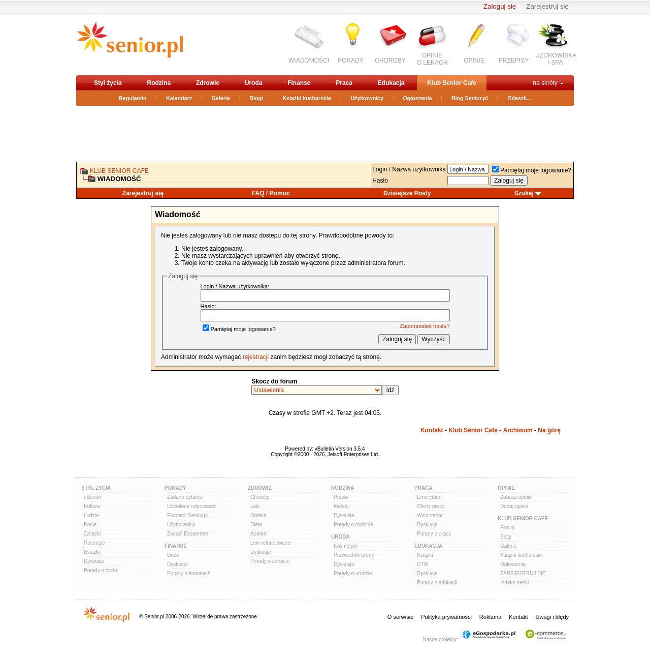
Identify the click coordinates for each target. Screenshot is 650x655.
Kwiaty (341, 506)
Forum (507, 527)
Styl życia (108, 82)
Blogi (256, 98)
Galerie (221, 98)
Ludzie (91, 515)
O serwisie (400, 617)
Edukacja (391, 82)
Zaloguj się (499, 6)
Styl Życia (96, 488)
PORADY (351, 60)
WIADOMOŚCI (308, 60)
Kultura (92, 506)
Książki (92, 552)
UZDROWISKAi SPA (555, 59)
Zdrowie (207, 82)
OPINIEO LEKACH (432, 59)
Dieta (256, 524)
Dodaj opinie (514, 506)
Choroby (260, 497)
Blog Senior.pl (469, 98)
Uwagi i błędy (552, 617)
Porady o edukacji (437, 582)
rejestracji (256, 357)
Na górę (549, 430)
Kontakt (431, 430)
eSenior (92, 497)
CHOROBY (390, 60)
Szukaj (524, 193)
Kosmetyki (345, 546)
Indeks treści (514, 582)
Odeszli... (519, 98)
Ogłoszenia (417, 98)
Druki (173, 555)
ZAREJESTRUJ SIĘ (522, 573)
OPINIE (474, 60)
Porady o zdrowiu (269, 561)
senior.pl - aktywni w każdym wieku (130, 44)
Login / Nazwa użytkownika (409, 169)
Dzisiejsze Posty (407, 193)
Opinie (506, 488)
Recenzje (94, 543)
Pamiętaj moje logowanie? (531, 170)
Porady (175, 488)
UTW (423, 564)
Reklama (490, 617)
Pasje (90, 524)
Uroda (254, 82)
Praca (344, 82)
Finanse (298, 82)
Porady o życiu (100, 570)
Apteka (258, 534)
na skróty (545, 82)
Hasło (380, 180)
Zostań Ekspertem (187, 534)
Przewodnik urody (354, 555)
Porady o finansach (189, 573)
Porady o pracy (434, 534)
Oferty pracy (430, 506)
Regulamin (132, 98)
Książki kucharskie (306, 98)
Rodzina (159, 82)
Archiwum (518, 430)
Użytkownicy (366, 98)
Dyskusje (94, 561)
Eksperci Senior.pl (187, 515)
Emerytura (428, 497)
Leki (254, 506)
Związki (92, 534)
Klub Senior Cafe (451, 82)
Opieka (258, 515)
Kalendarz (179, 98)
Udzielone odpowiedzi (191, 506)
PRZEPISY (514, 60)
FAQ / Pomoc (271, 193)
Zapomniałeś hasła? (424, 326)
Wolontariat (429, 515)
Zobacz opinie (516, 497)
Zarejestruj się (547, 6)
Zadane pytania (184, 497)
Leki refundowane (270, 543)
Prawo (341, 497)
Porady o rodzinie (353, 524)
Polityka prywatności (446, 617)
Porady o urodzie (353, 573)
